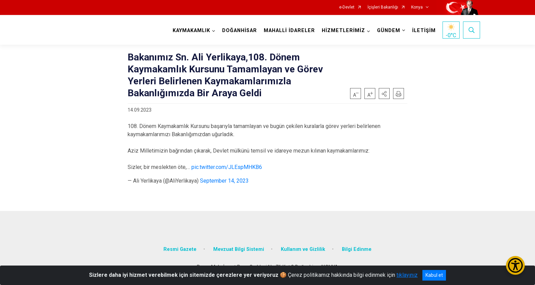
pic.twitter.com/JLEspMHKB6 (226, 167)
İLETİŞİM (424, 30)
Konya (417, 7)
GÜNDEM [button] (388, 30)
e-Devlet (347, 7)
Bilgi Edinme (357, 249)
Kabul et (434, 275)
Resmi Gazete (180, 249)
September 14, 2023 (224, 180)
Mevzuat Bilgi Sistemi (238, 249)
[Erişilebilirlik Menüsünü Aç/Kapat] (515, 265)
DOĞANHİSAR (239, 30)
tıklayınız (407, 275)
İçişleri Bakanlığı (382, 7)
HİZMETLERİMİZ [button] (343, 30)
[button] (384, 93)
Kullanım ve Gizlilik (303, 249)
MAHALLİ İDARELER (289, 30)
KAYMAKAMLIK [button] (191, 30)
